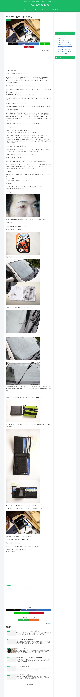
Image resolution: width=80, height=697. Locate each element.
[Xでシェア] (13, 43)
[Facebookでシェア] (21, 43)
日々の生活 (8, 582)
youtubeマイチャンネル (63, 40)
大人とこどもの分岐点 (63, 53)
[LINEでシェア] (36, 43)
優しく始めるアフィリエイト (64, 51)
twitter (59, 38)
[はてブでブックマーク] (28, 43)
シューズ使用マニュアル (63, 48)
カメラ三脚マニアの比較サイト (65, 46)
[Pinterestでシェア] (44, 43)
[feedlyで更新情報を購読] (27, 616)
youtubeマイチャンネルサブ (64, 42)
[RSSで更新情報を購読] (30, 616)
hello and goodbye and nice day (65, 36)
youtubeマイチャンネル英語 (64, 44)
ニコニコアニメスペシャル (64, 49)
